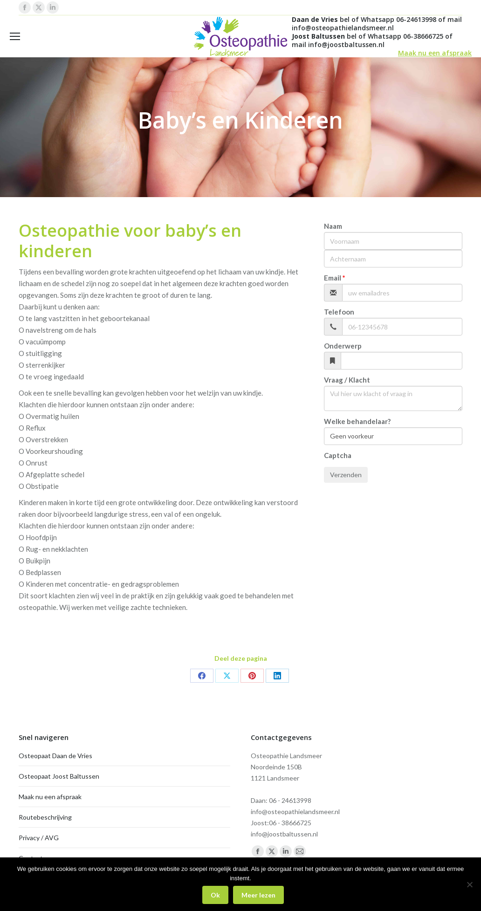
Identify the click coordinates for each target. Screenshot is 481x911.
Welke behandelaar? (357, 421)
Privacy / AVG (39, 838)
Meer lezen (258, 895)
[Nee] (469, 884)
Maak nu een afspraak (435, 52)
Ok (215, 895)
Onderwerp (343, 346)
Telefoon (339, 312)
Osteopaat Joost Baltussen (59, 776)
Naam (333, 226)
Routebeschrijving (45, 817)
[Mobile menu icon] (15, 36)
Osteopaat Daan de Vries (55, 756)
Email (332, 278)
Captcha (337, 455)
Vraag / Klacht (347, 380)
